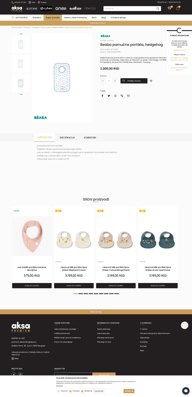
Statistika (76, 391)
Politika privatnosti (62, 333)
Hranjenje (35, 27)
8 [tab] (111, 293)
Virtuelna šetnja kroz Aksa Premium (155, 333)
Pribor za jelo (45, 27)
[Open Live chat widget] (186, 391)
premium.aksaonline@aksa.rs (24, 342)
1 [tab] (75, 293)
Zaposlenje (144, 337)
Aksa (142, 350)
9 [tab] (116, 293)
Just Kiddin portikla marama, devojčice (32, 268)
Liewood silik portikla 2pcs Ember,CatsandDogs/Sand (115, 268)
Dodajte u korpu (32, 285)
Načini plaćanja (103, 329)
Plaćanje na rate (104, 342)
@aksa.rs (179, 70)
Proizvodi (27, 27)
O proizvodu (44, 137)
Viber (16, 358)
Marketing (88, 391)
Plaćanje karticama (105, 337)
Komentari (90, 137)
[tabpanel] (32, 247)
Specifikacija (67, 137)
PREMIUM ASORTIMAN (95, 23)
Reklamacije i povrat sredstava (67, 337)
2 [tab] (80, 293)
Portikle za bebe (57, 27)
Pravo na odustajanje (63, 342)
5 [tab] (96, 293)
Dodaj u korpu (134, 80)
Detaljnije (147, 62)
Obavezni (64, 391)
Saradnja (144, 342)
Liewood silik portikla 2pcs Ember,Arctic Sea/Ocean (158, 268)
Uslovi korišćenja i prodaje (65, 329)
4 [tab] (91, 293)
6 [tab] (101, 293)
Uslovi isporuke (103, 333)
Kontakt (143, 346)
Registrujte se (174, 2)
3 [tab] (86, 293)
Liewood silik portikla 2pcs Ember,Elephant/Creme (74, 268)
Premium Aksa (17, 27)
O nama (143, 329)
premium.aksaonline (179, 68)
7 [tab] (106, 293)
